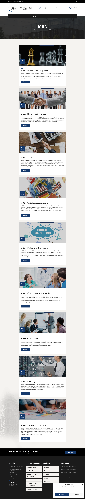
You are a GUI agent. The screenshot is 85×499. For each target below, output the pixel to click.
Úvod (35, 29)
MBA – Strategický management (34, 71)
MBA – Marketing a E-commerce (34, 248)
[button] (82, 484)
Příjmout (61, 494)
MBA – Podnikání (28, 158)
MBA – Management (29, 338)
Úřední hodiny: (44, 7)
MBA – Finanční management (33, 425)
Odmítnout (76, 494)
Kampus (73, 16)
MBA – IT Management (30, 382)
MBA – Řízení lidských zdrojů (33, 114)
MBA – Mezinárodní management (35, 203)
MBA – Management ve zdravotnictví (36, 293)
